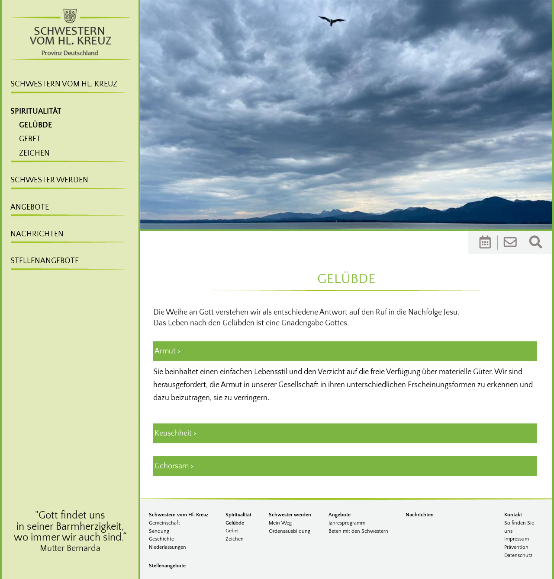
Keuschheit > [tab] (175, 433)
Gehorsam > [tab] (174, 466)
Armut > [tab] (167, 351)
